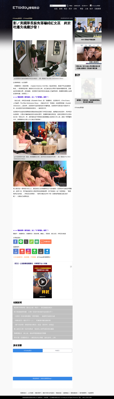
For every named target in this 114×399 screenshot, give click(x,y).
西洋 (70, 9)
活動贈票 (97, 9)
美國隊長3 (22, 233)
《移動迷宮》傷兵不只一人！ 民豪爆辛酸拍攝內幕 (32, 320)
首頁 (55, 9)
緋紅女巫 (53, 233)
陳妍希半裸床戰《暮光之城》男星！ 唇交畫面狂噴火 (33, 307)
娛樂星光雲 (77, 5)
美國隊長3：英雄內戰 (32, 233)
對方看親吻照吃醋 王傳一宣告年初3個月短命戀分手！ (33, 312)
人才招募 (30, 393)
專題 (81, 9)
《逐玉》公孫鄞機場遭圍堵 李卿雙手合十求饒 (30, 263)
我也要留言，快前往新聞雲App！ (42, 378)
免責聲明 (91, 393)
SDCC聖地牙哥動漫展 (88, 39)
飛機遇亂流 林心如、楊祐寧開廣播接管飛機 (30, 333)
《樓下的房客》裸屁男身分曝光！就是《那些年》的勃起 (34, 325)
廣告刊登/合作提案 (48, 393)
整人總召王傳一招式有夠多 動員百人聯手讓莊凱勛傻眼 (34, 329)
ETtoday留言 (28, 350)
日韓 (75, 9)
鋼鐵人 (42, 233)
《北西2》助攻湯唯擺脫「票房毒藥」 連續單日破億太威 (34, 316)
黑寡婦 (48, 233)
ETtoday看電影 (23, 6)
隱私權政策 (74, 393)
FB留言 (57, 350)
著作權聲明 (83, 393)
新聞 (60, 9)
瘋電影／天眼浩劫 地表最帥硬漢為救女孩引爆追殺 (88, 101)
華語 (65, 9)
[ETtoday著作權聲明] (43, 257)
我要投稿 (23, 393)
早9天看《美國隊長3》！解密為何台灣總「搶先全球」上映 (35, 337)
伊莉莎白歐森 (62, 233)
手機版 (70, 5)
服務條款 (66, 393)
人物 (86, 9)
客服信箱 (58, 393)
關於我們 (38, 393)
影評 (91, 9)
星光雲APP (85, 5)
